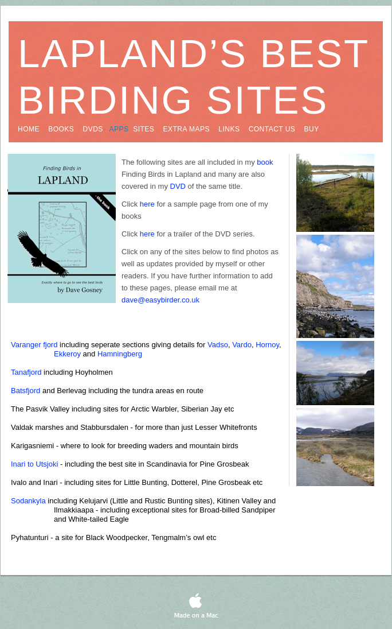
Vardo (242, 344)
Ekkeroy (67, 354)
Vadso (217, 344)
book (265, 162)
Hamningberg (119, 354)
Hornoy (267, 344)
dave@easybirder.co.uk (160, 300)
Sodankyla (28, 500)
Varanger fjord (34, 344)
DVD (178, 186)
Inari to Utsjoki (34, 464)
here (147, 204)
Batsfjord (25, 390)
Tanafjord (26, 372)
